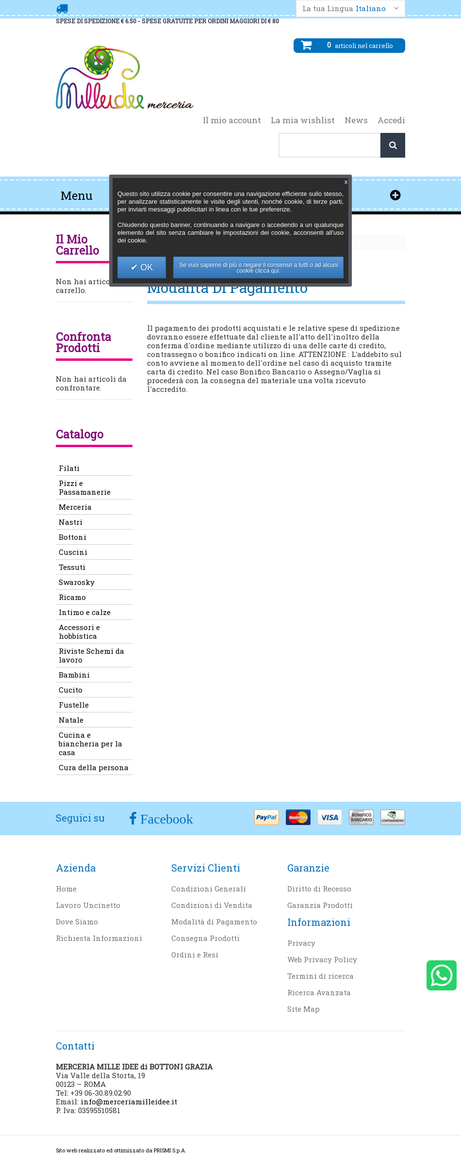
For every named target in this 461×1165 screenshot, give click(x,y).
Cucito (70, 690)
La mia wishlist (303, 120)
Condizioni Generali (208, 888)
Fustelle (74, 705)
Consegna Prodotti (205, 938)
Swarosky (77, 582)
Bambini (74, 675)
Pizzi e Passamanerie (85, 487)
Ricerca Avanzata (319, 992)
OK (145, 267)
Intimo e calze (85, 612)
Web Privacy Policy (322, 959)
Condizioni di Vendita (211, 905)
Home (66, 888)
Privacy (301, 943)
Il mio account (232, 120)
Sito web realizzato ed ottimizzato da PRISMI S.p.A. (121, 1150)
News (356, 120)
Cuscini (73, 552)
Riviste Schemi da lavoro (91, 655)
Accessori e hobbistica (79, 631)
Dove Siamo (77, 921)
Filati (69, 468)
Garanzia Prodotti (320, 905)
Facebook (165, 819)
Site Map (303, 1009)
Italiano (371, 8)
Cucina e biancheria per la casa (90, 743)
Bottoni (72, 537)
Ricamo (72, 597)
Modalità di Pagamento (214, 921)
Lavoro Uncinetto (88, 905)
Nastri (70, 522)
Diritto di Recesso (319, 888)
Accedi (391, 120)
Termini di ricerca (320, 976)
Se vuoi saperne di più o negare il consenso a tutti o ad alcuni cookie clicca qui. (258, 267)
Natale (71, 720)
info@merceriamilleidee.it (129, 1101)
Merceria (75, 507)
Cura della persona (94, 767)
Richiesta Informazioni (99, 938)
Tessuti (72, 567)
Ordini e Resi (194, 954)
